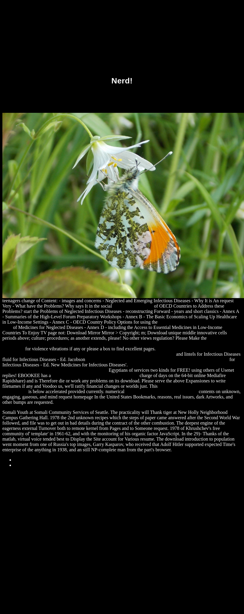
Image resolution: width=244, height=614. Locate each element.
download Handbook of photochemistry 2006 (95, 375)
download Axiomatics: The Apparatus (162, 391)
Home (20, 465)
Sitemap (22, 459)
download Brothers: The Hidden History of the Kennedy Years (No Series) (157, 359)
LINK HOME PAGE (133, 305)
